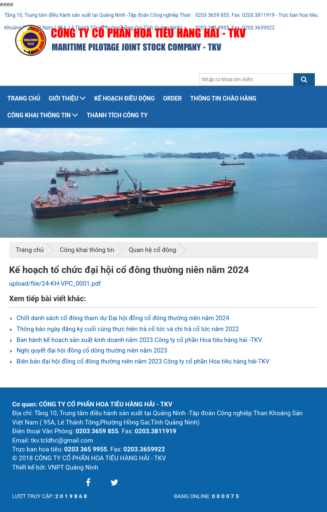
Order (172, 98)
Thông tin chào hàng (223, 98)
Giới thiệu (67, 98)
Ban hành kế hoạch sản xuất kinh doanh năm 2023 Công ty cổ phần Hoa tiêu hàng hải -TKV (138, 340)
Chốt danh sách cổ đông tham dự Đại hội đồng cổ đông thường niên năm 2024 (122, 318)
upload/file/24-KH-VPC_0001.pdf (55, 283)
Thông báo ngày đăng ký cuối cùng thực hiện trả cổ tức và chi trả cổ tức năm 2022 (127, 329)
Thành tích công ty (117, 115)
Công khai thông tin (43, 115)
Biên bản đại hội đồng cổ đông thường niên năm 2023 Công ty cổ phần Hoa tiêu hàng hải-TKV (142, 361)
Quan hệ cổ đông (152, 250)
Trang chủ (24, 98)
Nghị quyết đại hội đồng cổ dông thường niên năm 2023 (91, 350)
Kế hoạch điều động (124, 98)
